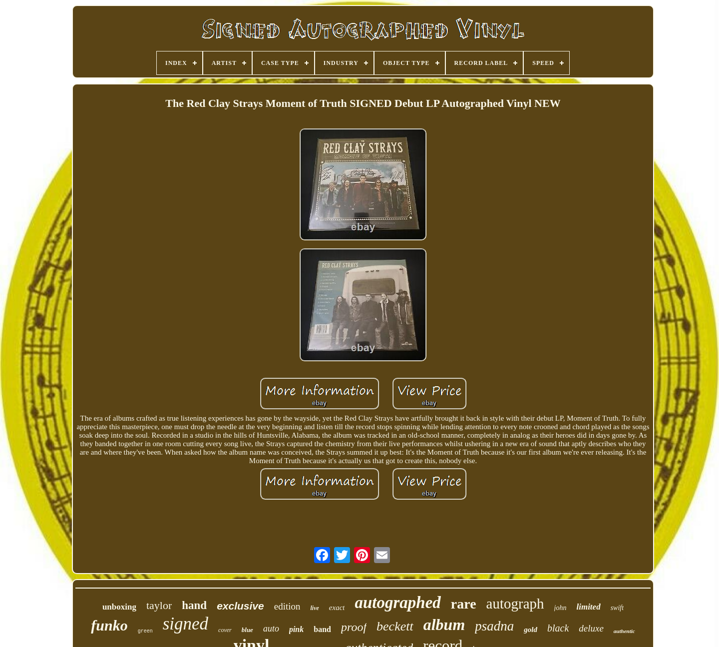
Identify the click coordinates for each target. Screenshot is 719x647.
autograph (515, 604)
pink (296, 629)
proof (353, 627)
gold (530, 630)
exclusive (240, 606)
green (145, 631)
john (560, 608)
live (314, 608)
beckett (394, 626)
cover (225, 630)
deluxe (591, 628)
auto (271, 629)
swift (617, 608)
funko (109, 625)
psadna (494, 626)
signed (185, 624)
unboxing (119, 607)
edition (287, 606)
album (444, 625)
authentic (624, 631)
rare (463, 604)
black (558, 628)
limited (588, 607)
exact (337, 608)
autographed (397, 603)
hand (194, 605)
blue (247, 630)
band (322, 629)
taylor (159, 605)
